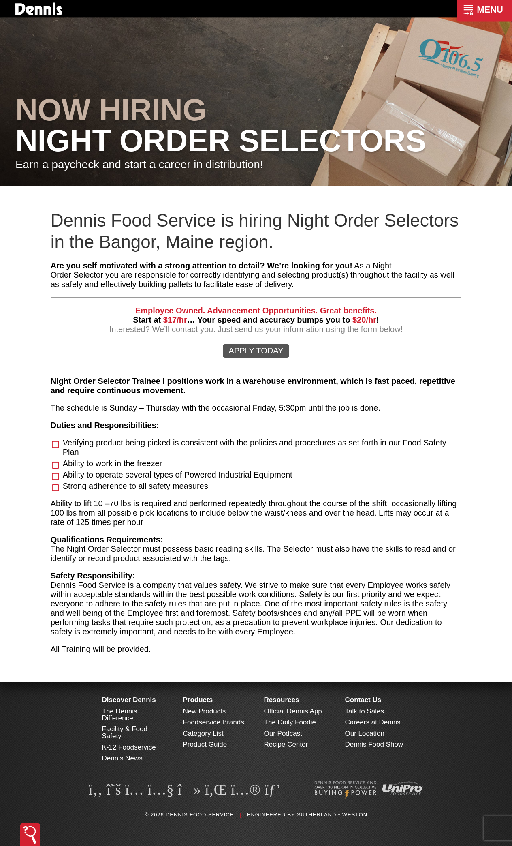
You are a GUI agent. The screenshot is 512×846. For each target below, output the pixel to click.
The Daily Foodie (290, 722)
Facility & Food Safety (124, 732)
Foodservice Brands (213, 722)
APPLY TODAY (256, 350)
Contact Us (363, 700)
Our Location (364, 733)
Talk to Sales (364, 711)
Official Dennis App (293, 711)
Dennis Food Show (374, 744)
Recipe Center (286, 744)
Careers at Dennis (373, 722)
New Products (204, 711)
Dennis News (122, 758)
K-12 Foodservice (129, 747)
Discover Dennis (129, 700)
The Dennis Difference (119, 714)
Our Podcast (283, 733)
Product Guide (205, 744)
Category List (203, 733)
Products (198, 700)
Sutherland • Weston (332, 815)
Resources (281, 700)
